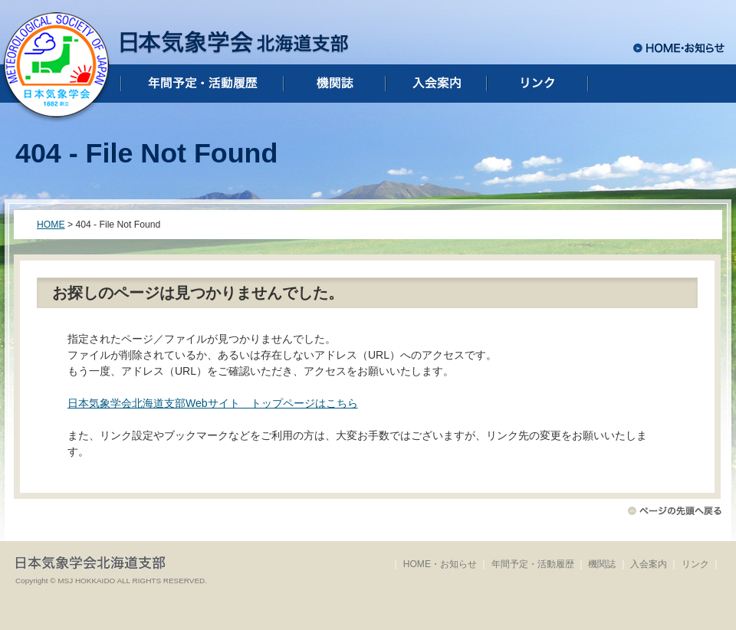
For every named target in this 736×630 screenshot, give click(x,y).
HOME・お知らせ (440, 564)
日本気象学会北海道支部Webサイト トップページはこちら (212, 403)
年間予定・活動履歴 (532, 564)
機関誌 (602, 564)
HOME (51, 224)
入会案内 (648, 564)
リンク (695, 564)
